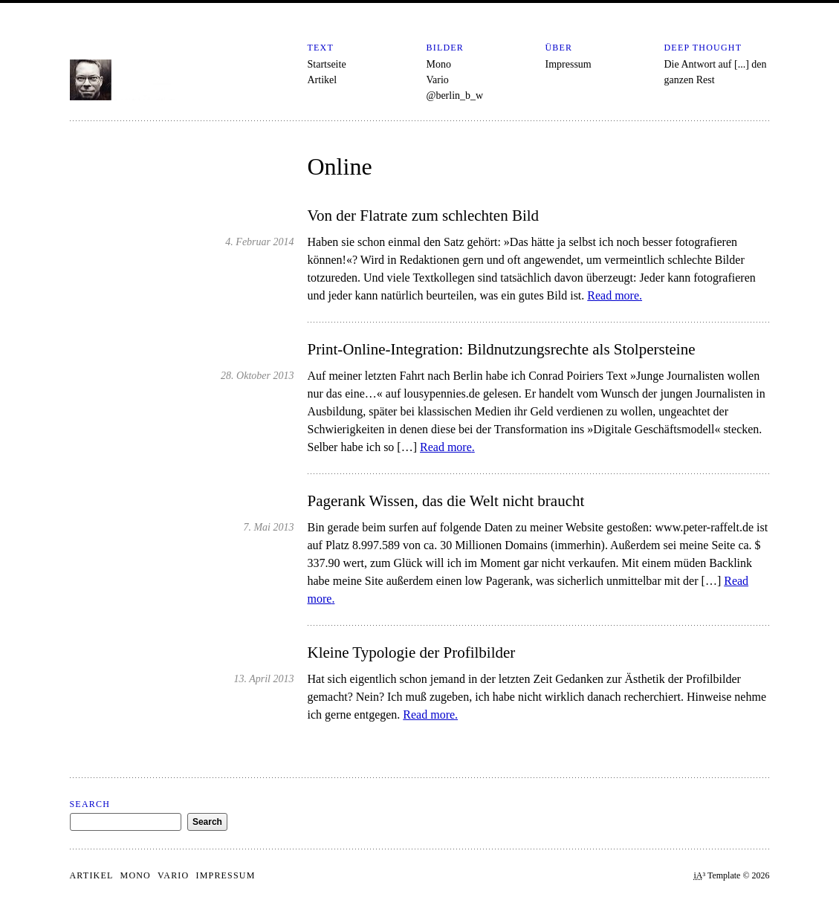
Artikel (322, 79)
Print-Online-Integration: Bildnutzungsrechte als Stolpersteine (502, 349)
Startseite (327, 64)
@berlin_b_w (455, 95)
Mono (439, 64)
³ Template (717, 875)
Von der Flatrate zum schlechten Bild (424, 215)
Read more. (614, 295)
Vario (438, 79)
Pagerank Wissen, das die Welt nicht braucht (446, 501)
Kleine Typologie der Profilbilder (412, 652)
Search (90, 804)
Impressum (568, 64)
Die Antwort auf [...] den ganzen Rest (715, 72)
